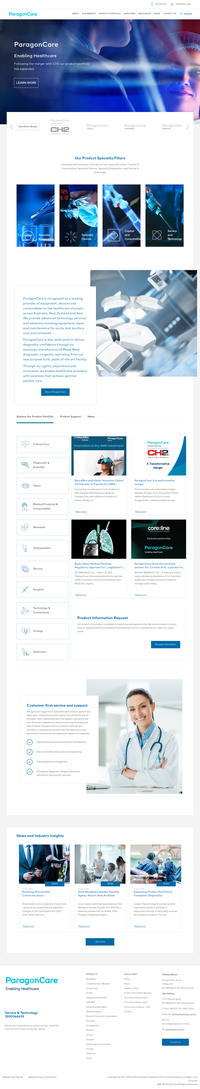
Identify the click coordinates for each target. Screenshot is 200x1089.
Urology (89, 1049)
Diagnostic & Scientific (96, 998)
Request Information (165, 645)
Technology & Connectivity (98, 1044)
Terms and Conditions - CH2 (137, 1007)
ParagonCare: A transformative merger (154, 482)
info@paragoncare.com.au (184, 1014)
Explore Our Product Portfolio (35, 416)
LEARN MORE (26, 82)
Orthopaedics (92, 1026)
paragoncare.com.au (174, 1029)
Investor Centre (131, 988)
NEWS (157, 14)
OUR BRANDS (89, 14)
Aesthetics (91, 979)
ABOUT (75, 14)
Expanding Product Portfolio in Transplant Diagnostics (153, 894)
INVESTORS (129, 14)
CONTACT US (169, 14)
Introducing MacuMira (96, 1007)
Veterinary (91, 1054)
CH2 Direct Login (183, 4)
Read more (81, 512)
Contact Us (175, 1042)
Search (188, 14)
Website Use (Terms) (12, 1077)
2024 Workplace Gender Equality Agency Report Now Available (98, 894)
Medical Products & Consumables (101, 1016)
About (127, 979)
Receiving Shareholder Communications (36, 894)
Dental (89, 993)
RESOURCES (144, 14)
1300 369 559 (160, 4)
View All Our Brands (27, 127)
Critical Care (92, 988)
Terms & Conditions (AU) (135, 998)
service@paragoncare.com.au (176, 1024)
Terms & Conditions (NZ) (135, 1002)
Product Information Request (137, 993)
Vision (89, 1058)
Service (89, 1035)
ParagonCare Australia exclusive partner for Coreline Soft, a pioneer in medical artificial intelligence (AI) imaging (158, 566)
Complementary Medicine (98, 984)
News (91, 416)
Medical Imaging (93, 1012)
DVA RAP (90, 1002)
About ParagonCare (55, 392)
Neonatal (90, 1021)
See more (100, 942)
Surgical (90, 1040)
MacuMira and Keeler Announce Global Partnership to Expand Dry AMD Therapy (99, 482)
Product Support (70, 416)
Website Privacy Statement (43, 1077)
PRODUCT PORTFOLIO (110, 14)
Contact (128, 1012)
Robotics (90, 1030)
